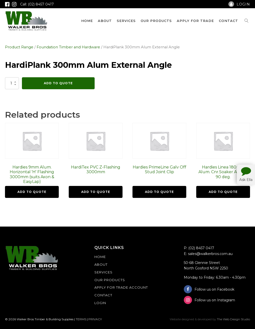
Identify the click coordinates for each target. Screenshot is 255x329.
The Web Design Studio (233, 319)
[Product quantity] (12, 83)
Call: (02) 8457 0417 (37, 4)
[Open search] (246, 20)
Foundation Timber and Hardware (68, 47)
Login (100, 303)
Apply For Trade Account (121, 287)
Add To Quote (58, 83)
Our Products (156, 21)
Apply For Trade (195, 21)
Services (126, 21)
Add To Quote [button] (31, 192)
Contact (228, 21)
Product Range (19, 47)
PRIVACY (95, 319)
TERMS (81, 319)
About (105, 21)
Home (87, 21)
